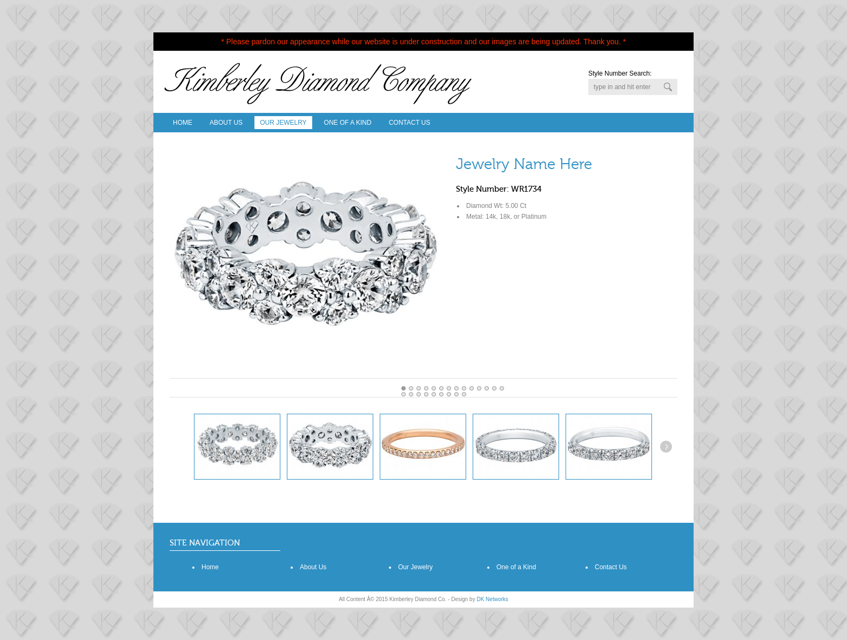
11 (487, 388)
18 (434, 394)
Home (182, 122)
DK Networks (492, 599)
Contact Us (410, 122)
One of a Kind (516, 567)
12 (494, 388)
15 (411, 394)
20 (449, 394)
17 (426, 394)
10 (479, 388)
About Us (226, 122)
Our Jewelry (283, 122)
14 (403, 394)
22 (464, 394)
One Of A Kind (348, 122)
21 (456, 394)
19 (441, 394)
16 (418, 394)
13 (502, 388)
